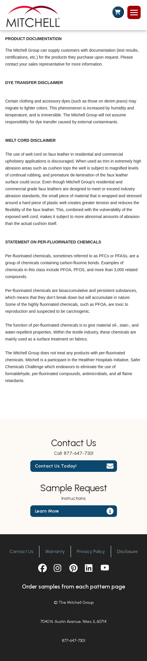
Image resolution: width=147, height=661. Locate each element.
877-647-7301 (78, 453)
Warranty (55, 551)
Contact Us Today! (56, 466)
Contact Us (21, 551)
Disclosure (127, 551)
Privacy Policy (91, 551)
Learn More (47, 511)
